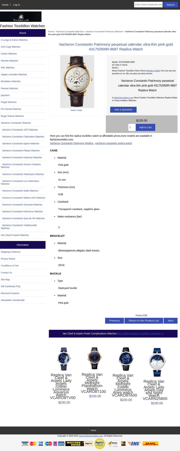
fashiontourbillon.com (123, 97)
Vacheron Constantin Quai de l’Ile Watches (23, 218)
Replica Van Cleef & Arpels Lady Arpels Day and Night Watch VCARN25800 (154, 390)
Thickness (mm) (66, 187)
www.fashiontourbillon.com (91, 436)
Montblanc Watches (11, 81)
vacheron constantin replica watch (113, 143)
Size (59, 257)
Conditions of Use (10, 265)
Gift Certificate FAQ (10, 286)
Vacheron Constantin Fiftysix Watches (20, 150)
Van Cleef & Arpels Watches (15, 235)
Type (60, 280)
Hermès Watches (9, 60)
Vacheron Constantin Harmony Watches (21, 157)
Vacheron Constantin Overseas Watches (21, 204)
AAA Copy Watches (10, 46)
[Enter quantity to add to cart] (132, 127)
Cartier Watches (9, 53)
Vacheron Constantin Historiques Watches (22, 174)
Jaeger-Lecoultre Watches (14, 74)
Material (61, 157)
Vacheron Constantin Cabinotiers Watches (22, 136)
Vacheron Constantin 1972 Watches (19, 129)
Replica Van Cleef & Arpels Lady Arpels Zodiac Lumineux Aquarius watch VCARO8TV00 (61, 386)
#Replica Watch (153, 70)
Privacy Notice (8, 258)
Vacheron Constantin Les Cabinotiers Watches (20, 182)
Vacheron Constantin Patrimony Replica (71, 143)
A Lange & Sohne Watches (14, 40)
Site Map (5, 279)
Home (5, 4)
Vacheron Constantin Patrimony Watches (104, 31)
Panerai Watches (9, 88)
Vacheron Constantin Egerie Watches (20, 143)
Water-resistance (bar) (70, 216)
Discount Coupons (10, 293)
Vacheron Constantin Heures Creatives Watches (21, 165)
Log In (16, 4)
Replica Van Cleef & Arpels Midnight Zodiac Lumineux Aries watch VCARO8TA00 (123, 385)
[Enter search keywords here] (148, 4)
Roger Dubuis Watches (12, 116)
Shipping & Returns (10, 252)
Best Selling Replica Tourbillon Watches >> (140, 333)
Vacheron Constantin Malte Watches (19, 190)
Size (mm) (63, 172)
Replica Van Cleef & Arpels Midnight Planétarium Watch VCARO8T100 (92, 383)
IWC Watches (7, 67)
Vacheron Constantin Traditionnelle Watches (19, 226)
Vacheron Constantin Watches (69, 31)
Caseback (62, 201)
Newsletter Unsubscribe (13, 300)
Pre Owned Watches (11, 109)
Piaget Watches (9, 102)
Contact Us (6, 272)
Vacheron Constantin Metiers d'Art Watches (23, 197)
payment (5, 95)
